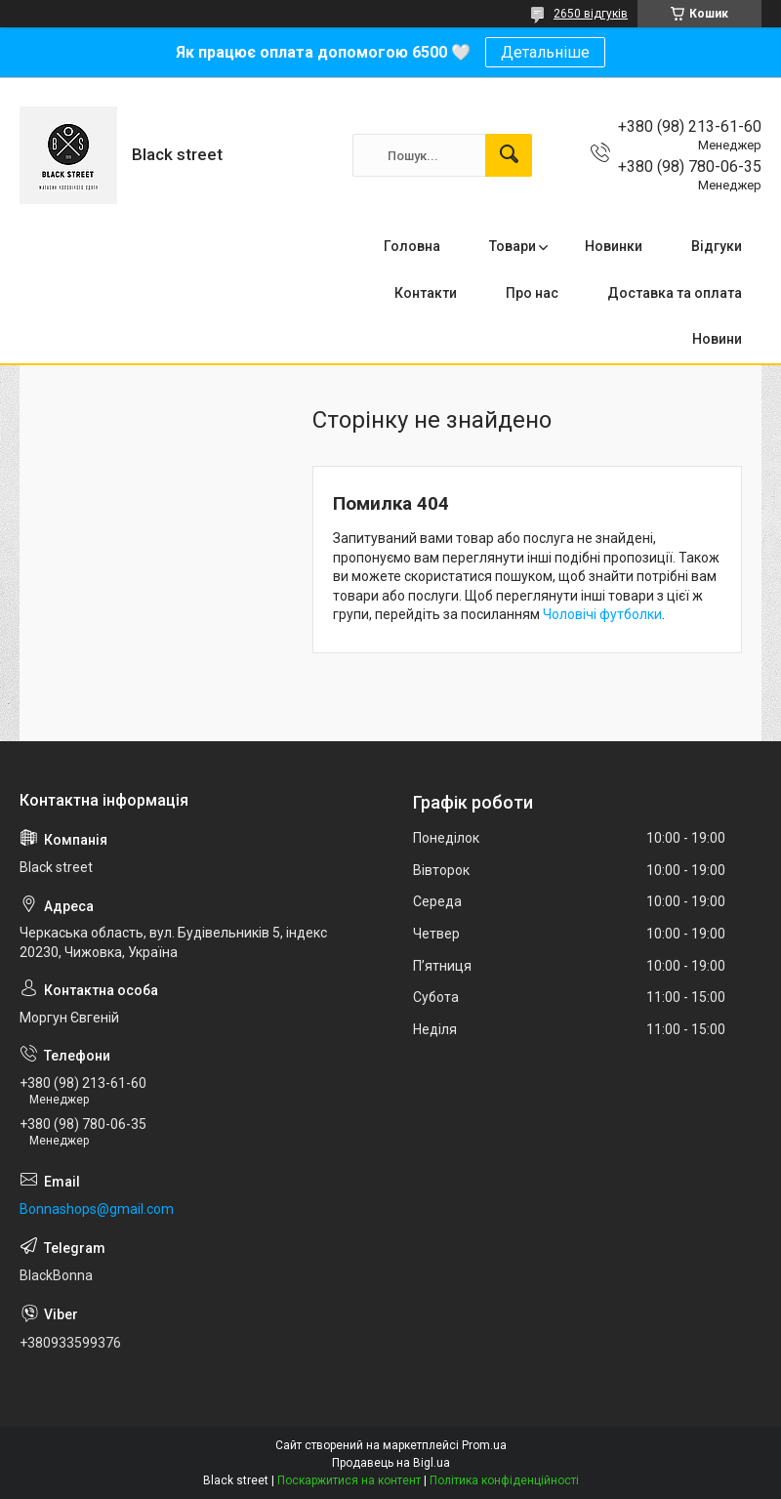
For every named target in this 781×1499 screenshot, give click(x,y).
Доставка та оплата (674, 293)
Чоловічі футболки (602, 614)
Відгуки (716, 246)
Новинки (613, 246)
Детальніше (545, 52)
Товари (512, 246)
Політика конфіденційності (504, 1480)
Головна (412, 246)
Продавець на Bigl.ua (391, 1463)
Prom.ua (484, 1445)
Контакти (425, 293)
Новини (717, 339)
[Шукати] (508, 155)
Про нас (532, 293)
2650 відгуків (591, 14)
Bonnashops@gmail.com (97, 1209)
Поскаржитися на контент (349, 1480)
